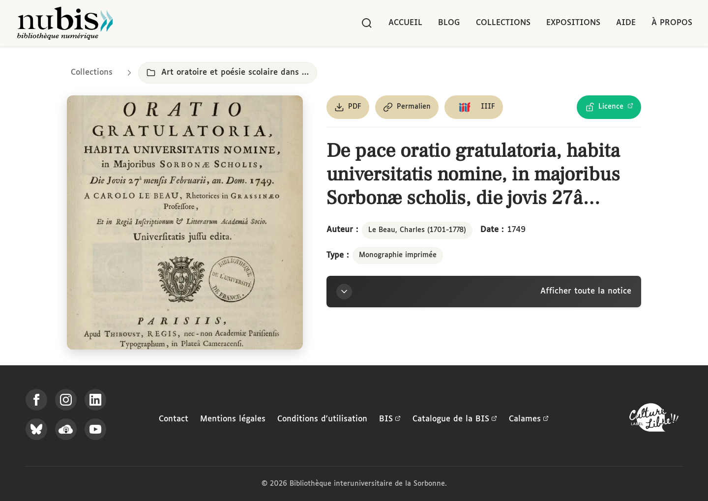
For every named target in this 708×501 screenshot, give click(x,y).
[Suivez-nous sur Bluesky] (36, 429)
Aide (626, 23)
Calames (529, 419)
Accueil (405, 23)
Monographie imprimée (398, 255)
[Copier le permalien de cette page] (407, 107)
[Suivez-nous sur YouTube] (95, 429)
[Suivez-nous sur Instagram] (66, 400)
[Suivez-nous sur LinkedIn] (95, 400)
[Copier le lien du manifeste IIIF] (473, 107)
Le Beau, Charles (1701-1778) (417, 230)
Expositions (573, 23)
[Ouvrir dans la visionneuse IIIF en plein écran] (185, 222)
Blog (449, 23)
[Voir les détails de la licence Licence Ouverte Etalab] (609, 107)
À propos (671, 23)
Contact (173, 419)
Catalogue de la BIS (455, 419)
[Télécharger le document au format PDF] (347, 107)
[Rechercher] (367, 23)
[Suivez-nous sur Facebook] (36, 400)
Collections (503, 23)
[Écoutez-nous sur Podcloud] (66, 429)
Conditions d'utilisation (322, 419)
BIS (390, 419)
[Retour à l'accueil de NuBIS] (65, 23)
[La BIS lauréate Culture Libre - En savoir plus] (653, 419)
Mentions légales (233, 419)
